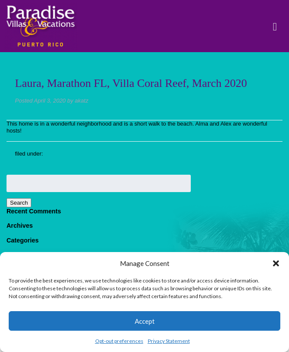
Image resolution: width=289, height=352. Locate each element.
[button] (276, 263)
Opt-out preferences (119, 341)
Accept (145, 321)
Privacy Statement (169, 341)
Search (19, 202)
